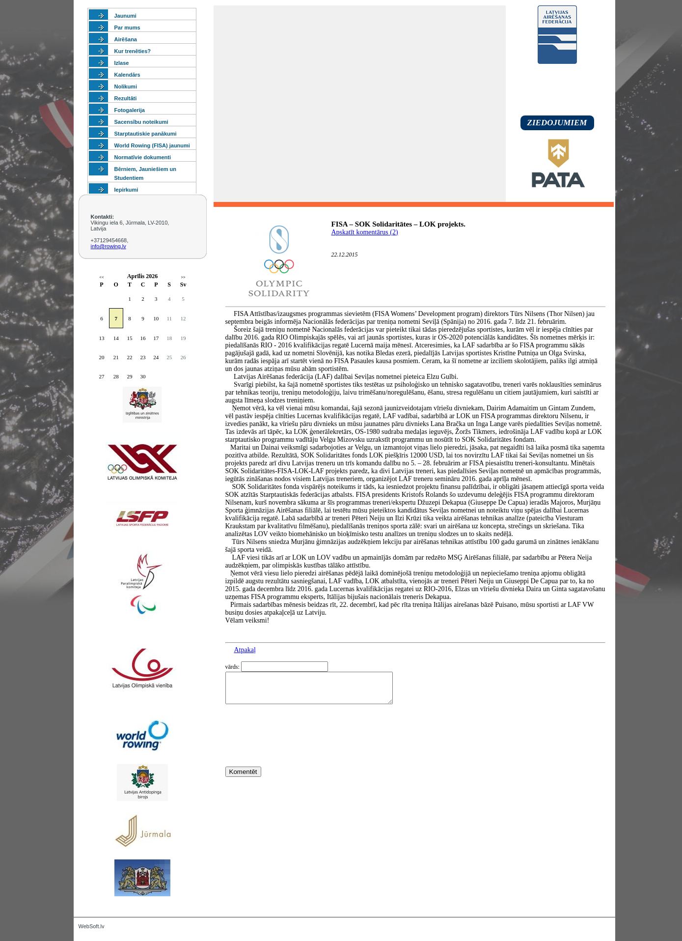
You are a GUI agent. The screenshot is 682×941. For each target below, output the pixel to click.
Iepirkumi (126, 190)
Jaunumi (125, 16)
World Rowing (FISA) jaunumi (152, 145)
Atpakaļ (245, 650)
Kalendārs (127, 75)
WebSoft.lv (92, 926)
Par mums (127, 27)
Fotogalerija (129, 110)
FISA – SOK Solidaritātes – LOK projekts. (398, 224)
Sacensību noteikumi (141, 122)
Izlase (121, 63)
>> (183, 277)
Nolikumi (125, 86)
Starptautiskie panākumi (145, 134)
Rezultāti (125, 98)
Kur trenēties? (132, 51)
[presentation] (300, 753)
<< (101, 277)
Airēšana (125, 39)
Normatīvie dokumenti (142, 157)
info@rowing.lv (108, 246)
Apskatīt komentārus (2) (364, 232)
